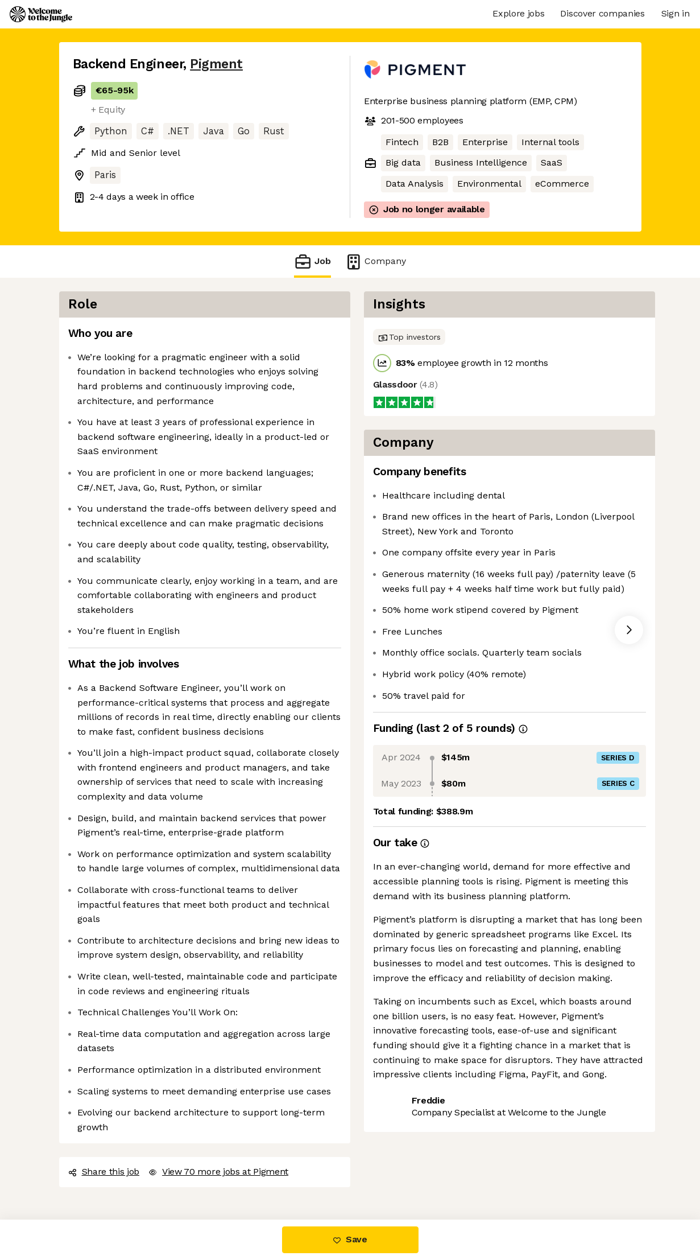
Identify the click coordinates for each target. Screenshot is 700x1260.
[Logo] (41, 14)
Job (312, 261)
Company (375, 261)
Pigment (216, 64)
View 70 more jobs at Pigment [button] (218, 1171)
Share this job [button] (104, 1171)
